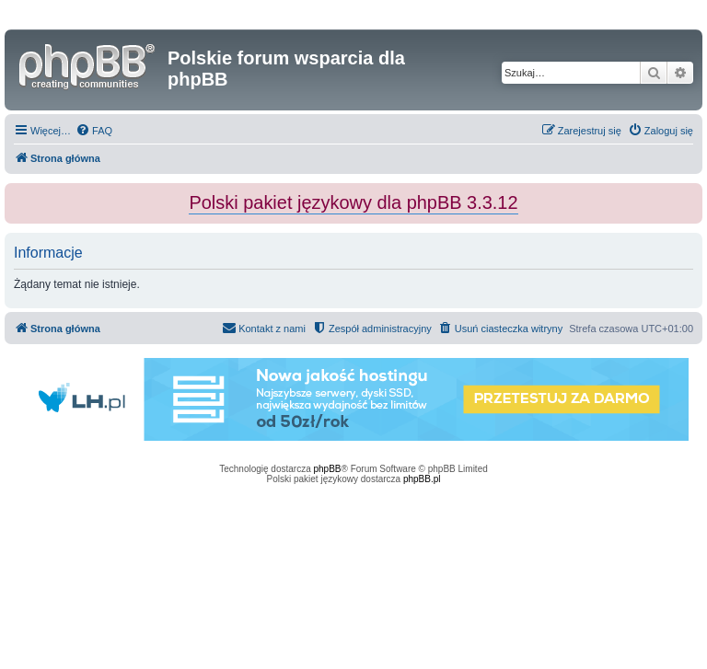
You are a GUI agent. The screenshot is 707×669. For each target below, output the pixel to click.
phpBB (328, 469)
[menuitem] (93, 131)
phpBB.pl (422, 479)
